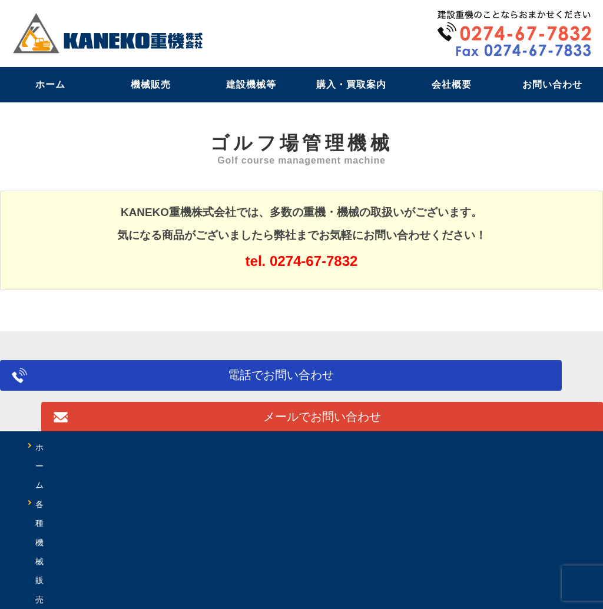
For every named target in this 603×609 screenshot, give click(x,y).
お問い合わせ (552, 84)
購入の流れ (160, 466)
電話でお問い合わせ (145, 381)
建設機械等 (251, 84)
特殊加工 (532, 447)
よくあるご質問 (334, 466)
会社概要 (452, 84)
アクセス (494, 466)
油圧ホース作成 (68, 466)
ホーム (50, 84)
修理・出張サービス (344, 447)
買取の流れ (242, 466)
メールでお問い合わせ (458, 381)
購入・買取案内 (351, 84)
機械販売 (151, 84)
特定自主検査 (450, 447)
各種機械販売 (127, 447)
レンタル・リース (228, 447)
